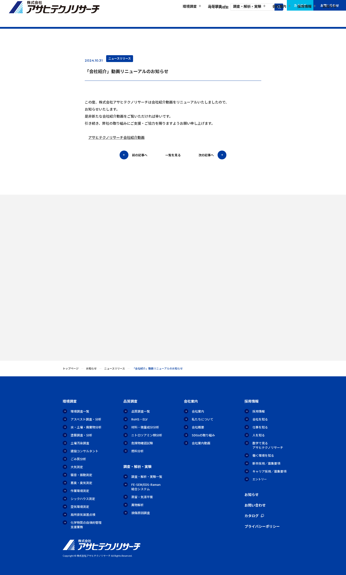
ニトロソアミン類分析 (146, 435)
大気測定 (77, 467)
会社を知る (260, 419)
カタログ (300, 5)
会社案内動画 (201, 443)
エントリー (259, 479)
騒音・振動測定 (81, 475)
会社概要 (198, 427)
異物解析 (137, 505)
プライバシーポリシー (262, 526)
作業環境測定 (80, 490)
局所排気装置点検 (83, 514)
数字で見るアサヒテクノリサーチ (267, 445)
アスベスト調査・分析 (86, 419)
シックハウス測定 (83, 498)
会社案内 (198, 411)
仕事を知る (260, 427)
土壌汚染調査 (80, 443)
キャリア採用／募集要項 (269, 471)
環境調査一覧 (80, 411)
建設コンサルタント (84, 451)
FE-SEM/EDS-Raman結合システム (146, 486)
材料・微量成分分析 (145, 427)
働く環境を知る (263, 455)
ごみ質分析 (78, 459)
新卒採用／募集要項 (266, 463)
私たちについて (202, 419)
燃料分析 (137, 451)
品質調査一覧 (140, 411)
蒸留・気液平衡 (142, 497)
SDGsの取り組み (203, 435)
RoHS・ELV (139, 419)
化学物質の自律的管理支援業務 (86, 524)
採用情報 (258, 411)
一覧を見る (173, 155)
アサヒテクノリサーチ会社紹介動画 (116, 137)
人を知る (258, 435)
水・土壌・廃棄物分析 (86, 427)
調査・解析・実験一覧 (146, 476)
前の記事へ (139, 155)
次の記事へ (206, 155)
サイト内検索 (219, 7)
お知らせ (330, 16)
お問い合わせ (329, 5)
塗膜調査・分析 (81, 435)
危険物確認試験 (142, 443)
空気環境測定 (80, 506)
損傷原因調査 (140, 513)
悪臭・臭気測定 (81, 483)
